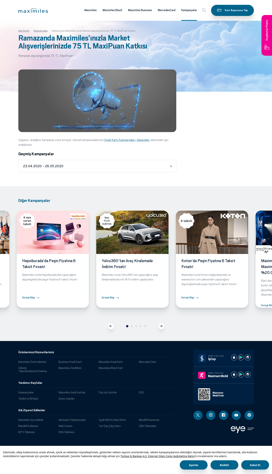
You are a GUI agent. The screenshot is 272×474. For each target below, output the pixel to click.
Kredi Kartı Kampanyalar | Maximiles (126, 140)
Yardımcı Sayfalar (30, 383)
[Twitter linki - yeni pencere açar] (198, 415)
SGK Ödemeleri (147, 426)
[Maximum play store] (241, 374)
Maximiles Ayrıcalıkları (30, 419)
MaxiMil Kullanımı (28, 426)
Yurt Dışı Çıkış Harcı (110, 426)
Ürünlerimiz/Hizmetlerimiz (36, 352)
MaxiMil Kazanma (149, 419)
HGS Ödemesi (66, 432)
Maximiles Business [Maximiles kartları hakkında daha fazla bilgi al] (140, 10)
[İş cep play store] (241, 357)
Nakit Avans (65, 426)
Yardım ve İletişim (28, 398)
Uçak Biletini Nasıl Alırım (112, 419)
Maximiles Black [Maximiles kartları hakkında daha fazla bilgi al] (112, 10)
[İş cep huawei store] (248, 357)
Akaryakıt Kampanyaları (72, 419)
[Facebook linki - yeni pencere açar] (223, 415)
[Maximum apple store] (234, 374)
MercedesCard (147, 361)
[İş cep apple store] (234, 357)
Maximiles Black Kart (111, 368)
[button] (33, 10)
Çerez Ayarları (66, 398)
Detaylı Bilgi (28, 297)
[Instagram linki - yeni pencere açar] (210, 415)
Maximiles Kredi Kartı (111, 361)
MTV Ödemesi (26, 432)
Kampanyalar (26, 392)
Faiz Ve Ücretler (108, 392)
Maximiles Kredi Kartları (72, 392)
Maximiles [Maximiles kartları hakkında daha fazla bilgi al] (90, 10)
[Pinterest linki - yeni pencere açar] (249, 415)
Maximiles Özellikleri (70, 368)
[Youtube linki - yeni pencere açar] (236, 415)
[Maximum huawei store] (248, 374)
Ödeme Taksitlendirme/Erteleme (32, 369)
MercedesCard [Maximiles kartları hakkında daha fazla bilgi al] (166, 10)
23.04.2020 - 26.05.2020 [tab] (43, 166)
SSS (141, 392)
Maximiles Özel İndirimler (32, 361)
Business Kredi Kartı (70, 361)
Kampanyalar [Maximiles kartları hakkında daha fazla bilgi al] (189, 10)
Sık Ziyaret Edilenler (31, 410)
